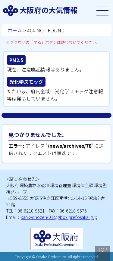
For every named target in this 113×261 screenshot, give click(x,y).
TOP (102, 249)
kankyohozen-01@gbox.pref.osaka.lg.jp (59, 217)
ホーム (15, 30)
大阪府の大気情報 (48, 10)
